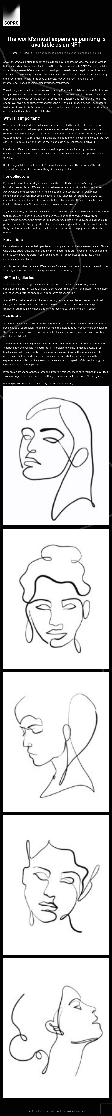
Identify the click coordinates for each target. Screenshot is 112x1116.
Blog (26, 52)
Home (14, 52)
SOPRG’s (86, 65)
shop (69, 383)
